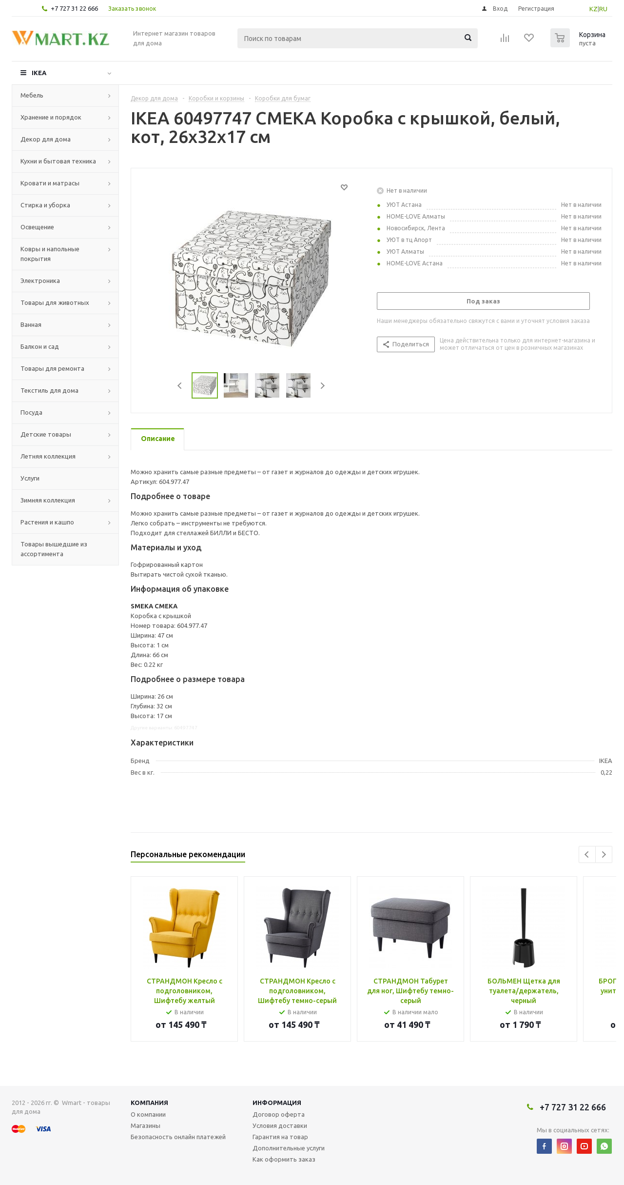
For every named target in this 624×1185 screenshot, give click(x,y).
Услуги (29, 478)
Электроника (40, 280)
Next (322, 386)
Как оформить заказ (284, 1159)
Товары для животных (54, 302)
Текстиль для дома (49, 390)
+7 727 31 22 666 (74, 8)
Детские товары (45, 434)
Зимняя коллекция (47, 500)
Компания (149, 1102)
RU (603, 8)
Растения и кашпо (47, 522)
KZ (593, 8)
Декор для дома (45, 139)
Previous (180, 386)
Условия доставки (280, 1125)
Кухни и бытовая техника (58, 161)
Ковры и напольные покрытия (49, 253)
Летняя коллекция (48, 456)
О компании (148, 1114)
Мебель (31, 95)
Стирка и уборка (45, 204)
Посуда (31, 412)
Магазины (145, 1125)
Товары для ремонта (52, 368)
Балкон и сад (39, 346)
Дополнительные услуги (289, 1148)
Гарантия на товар (280, 1136)
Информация (277, 1102)
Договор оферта (279, 1114)
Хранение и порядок (50, 117)
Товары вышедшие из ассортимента (53, 549)
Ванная (30, 324)
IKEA (39, 72)
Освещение (37, 226)
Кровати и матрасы (49, 183)
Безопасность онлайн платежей (178, 1136)
